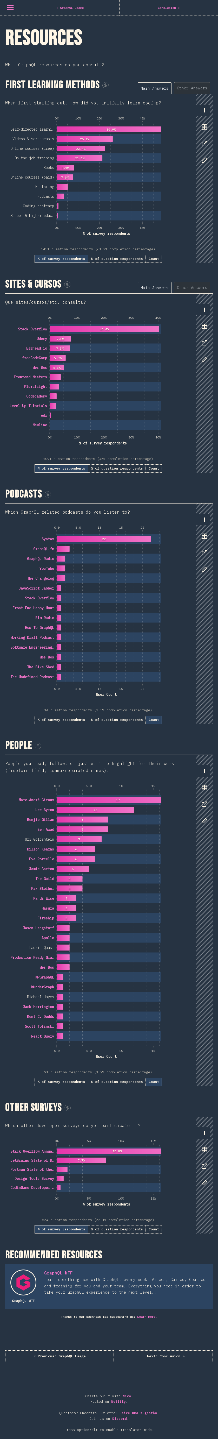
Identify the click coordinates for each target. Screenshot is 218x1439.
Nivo (127, 1397)
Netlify (118, 1402)
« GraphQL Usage (77, 1356)
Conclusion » (149, 1356)
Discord (119, 1419)
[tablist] (175, 88)
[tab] (154, 88)
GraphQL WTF (58, 1272)
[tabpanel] (109, 178)
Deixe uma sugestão (138, 1414)
